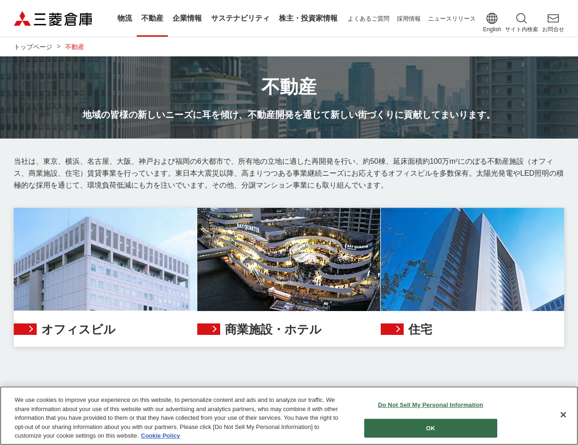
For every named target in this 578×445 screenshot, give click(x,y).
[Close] (563, 415)
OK (430, 428)
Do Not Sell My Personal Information (430, 405)
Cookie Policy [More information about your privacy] (160, 436)
